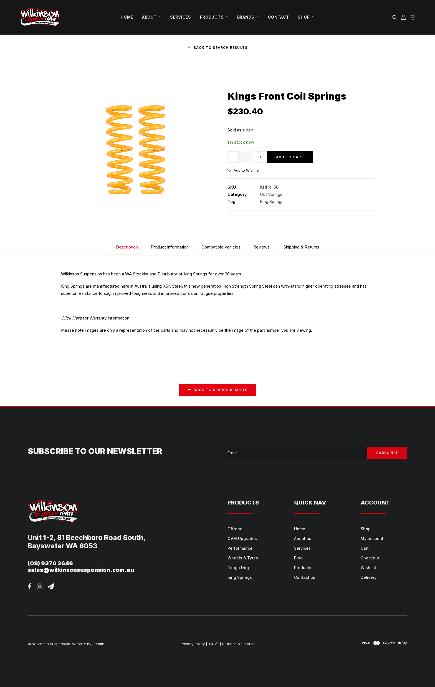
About (151, 17)
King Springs (272, 201)
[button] (395, 17)
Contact (278, 17)
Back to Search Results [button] (218, 47)
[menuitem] (127, 17)
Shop (306, 17)
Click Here (71, 318)
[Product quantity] (245, 157)
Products (214, 17)
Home (127, 17)
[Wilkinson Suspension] (40, 17)
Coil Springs (271, 194)
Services (180, 17)
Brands (248, 17)
